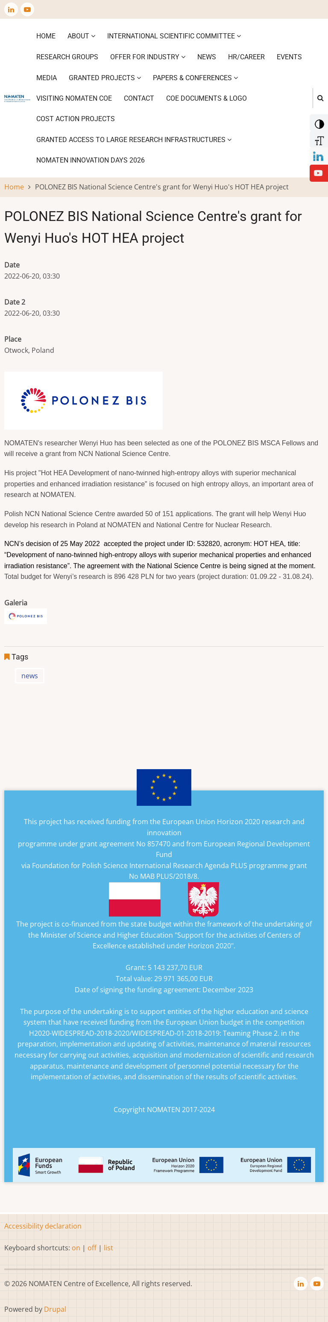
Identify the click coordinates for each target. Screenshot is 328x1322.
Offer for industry (147, 57)
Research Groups (67, 57)
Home (46, 36)
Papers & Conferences (195, 78)
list (108, 1247)
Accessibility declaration (43, 1226)
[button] (25, 619)
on (76, 1247)
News (206, 57)
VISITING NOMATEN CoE (74, 98)
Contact (139, 98)
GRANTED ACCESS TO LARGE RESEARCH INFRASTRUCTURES (133, 140)
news (29, 675)
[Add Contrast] (318, 122)
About (81, 36)
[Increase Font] (318, 138)
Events (289, 57)
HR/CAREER (246, 57)
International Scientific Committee (174, 36)
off (92, 1247)
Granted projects (105, 78)
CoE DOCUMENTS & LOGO (206, 98)
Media (46, 78)
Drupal (55, 1309)
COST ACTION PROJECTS (75, 119)
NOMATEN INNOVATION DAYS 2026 (90, 160)
